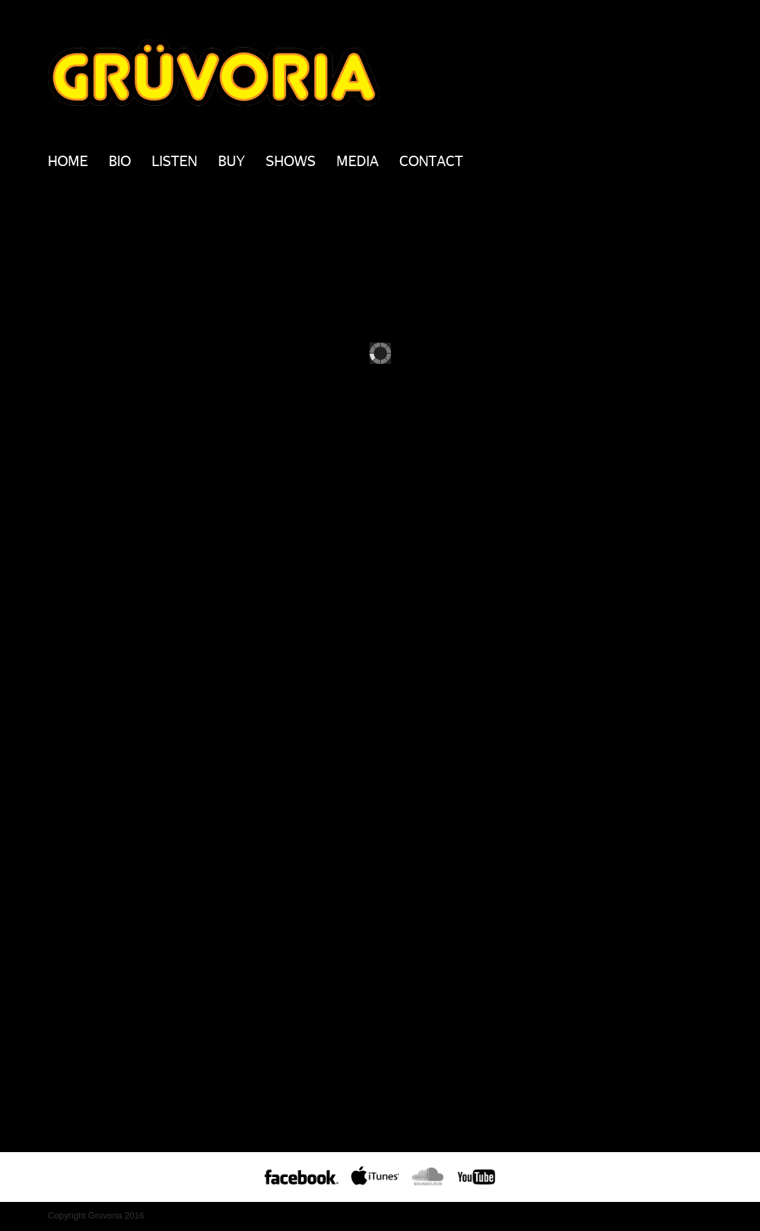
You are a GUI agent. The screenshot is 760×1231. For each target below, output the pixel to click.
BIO (120, 160)
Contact (431, 160)
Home (68, 160)
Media (357, 160)
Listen (174, 160)
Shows (291, 160)
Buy (231, 160)
